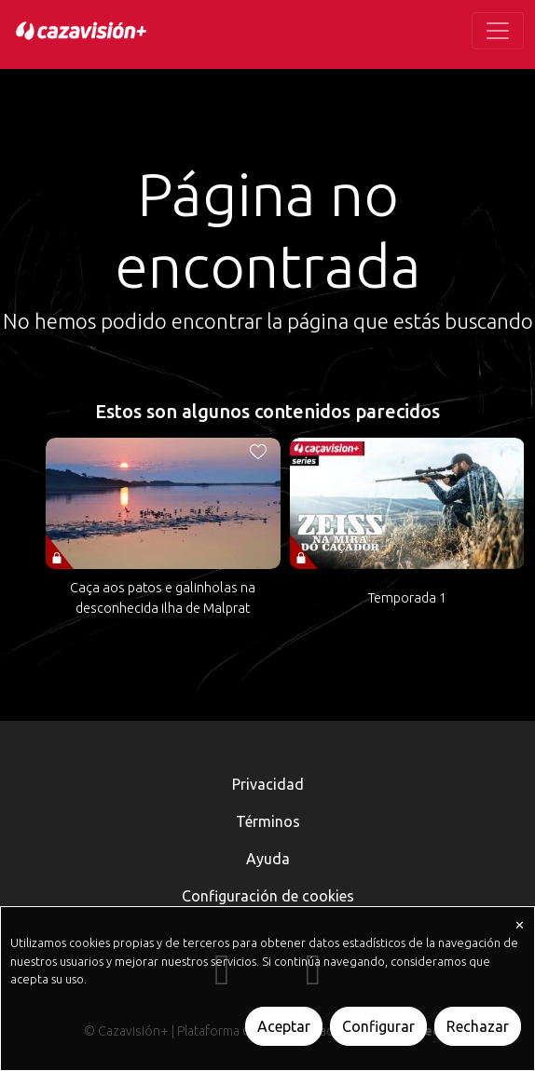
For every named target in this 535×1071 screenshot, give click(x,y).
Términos (268, 821)
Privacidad (268, 784)
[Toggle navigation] (498, 30)
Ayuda (268, 858)
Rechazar (477, 1026)
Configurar (378, 1026)
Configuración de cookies (268, 896)
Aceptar (283, 1026)
